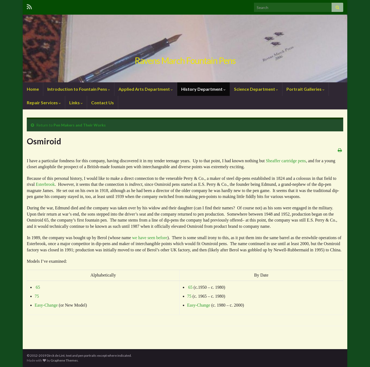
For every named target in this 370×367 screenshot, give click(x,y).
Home (33, 89)
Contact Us (102, 102)
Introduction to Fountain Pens (78, 89)
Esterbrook (45, 184)
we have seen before (149, 237)
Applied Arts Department (145, 89)
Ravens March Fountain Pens (185, 60)
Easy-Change (46, 305)
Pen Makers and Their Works (80, 125)
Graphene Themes (64, 360)
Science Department (256, 89)
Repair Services (44, 102)
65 (38, 287)
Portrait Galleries (305, 89)
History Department (203, 89)
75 (37, 296)
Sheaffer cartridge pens (286, 160)
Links (76, 102)
